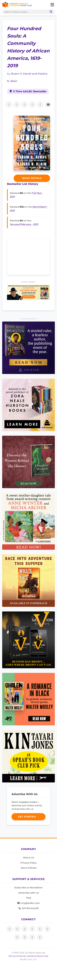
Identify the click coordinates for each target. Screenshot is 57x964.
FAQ (28, 897)
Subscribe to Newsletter (28, 887)
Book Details (32, 178)
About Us (28, 857)
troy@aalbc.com (28, 903)
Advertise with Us (28, 892)
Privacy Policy (28, 862)
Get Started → (28, 816)
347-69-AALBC (28, 908)
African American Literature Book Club (28, 956)
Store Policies (28, 867)
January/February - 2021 (24, 224)
